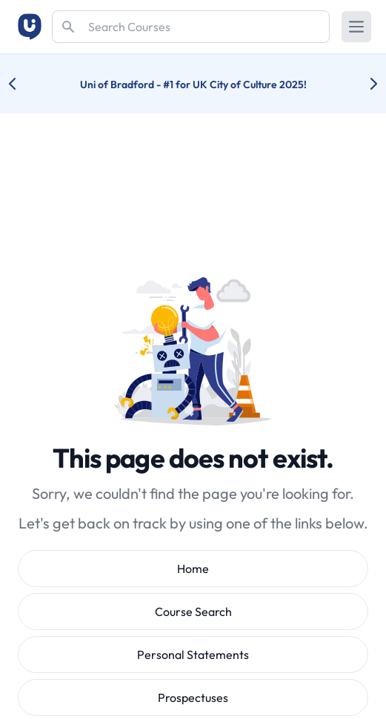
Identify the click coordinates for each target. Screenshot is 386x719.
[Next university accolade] (362, 84)
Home (193, 568)
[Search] (191, 26)
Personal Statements (193, 654)
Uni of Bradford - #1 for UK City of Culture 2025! (193, 84)
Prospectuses (193, 697)
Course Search (193, 611)
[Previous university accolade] (24, 84)
